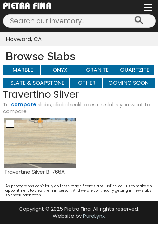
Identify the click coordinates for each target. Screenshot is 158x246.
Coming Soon (128, 83)
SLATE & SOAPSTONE (37, 83)
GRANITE (97, 70)
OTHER (87, 83)
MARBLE (23, 70)
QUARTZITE (134, 70)
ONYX (60, 70)
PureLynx (94, 215)
